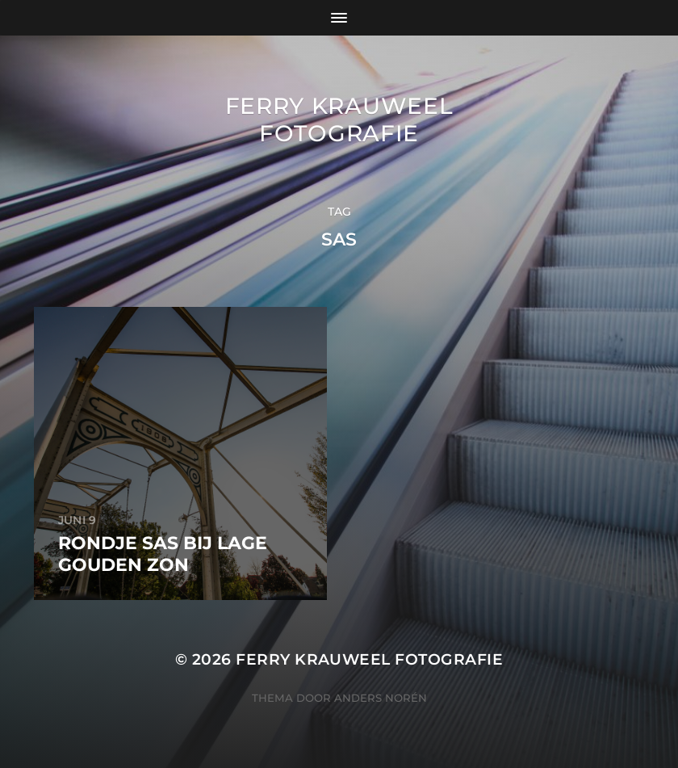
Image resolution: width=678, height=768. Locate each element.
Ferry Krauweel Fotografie (339, 119)
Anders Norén (380, 697)
